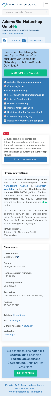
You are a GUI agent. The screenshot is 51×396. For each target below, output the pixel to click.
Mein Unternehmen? (12, 33)
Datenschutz (21, 388)
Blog (23, 385)
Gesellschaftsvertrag (16, 103)
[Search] (25, 12)
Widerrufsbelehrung (19, 391)
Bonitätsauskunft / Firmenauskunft (23, 112)
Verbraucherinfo (36, 385)
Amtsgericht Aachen (16, 185)
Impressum (37, 391)
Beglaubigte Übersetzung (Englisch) (24, 120)
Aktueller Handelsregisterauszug (22, 82)
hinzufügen (19, 315)
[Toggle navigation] (46, 5)
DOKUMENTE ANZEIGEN (25, 73)
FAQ (17, 385)
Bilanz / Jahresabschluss (18, 107)
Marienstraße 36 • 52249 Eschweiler (21, 30)
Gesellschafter (36, 40)
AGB (32, 388)
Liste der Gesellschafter (18, 99)
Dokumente (18, 40)
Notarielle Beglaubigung (18, 116)
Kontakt (9, 385)
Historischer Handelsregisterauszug (24, 95)
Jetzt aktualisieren (25, 159)
